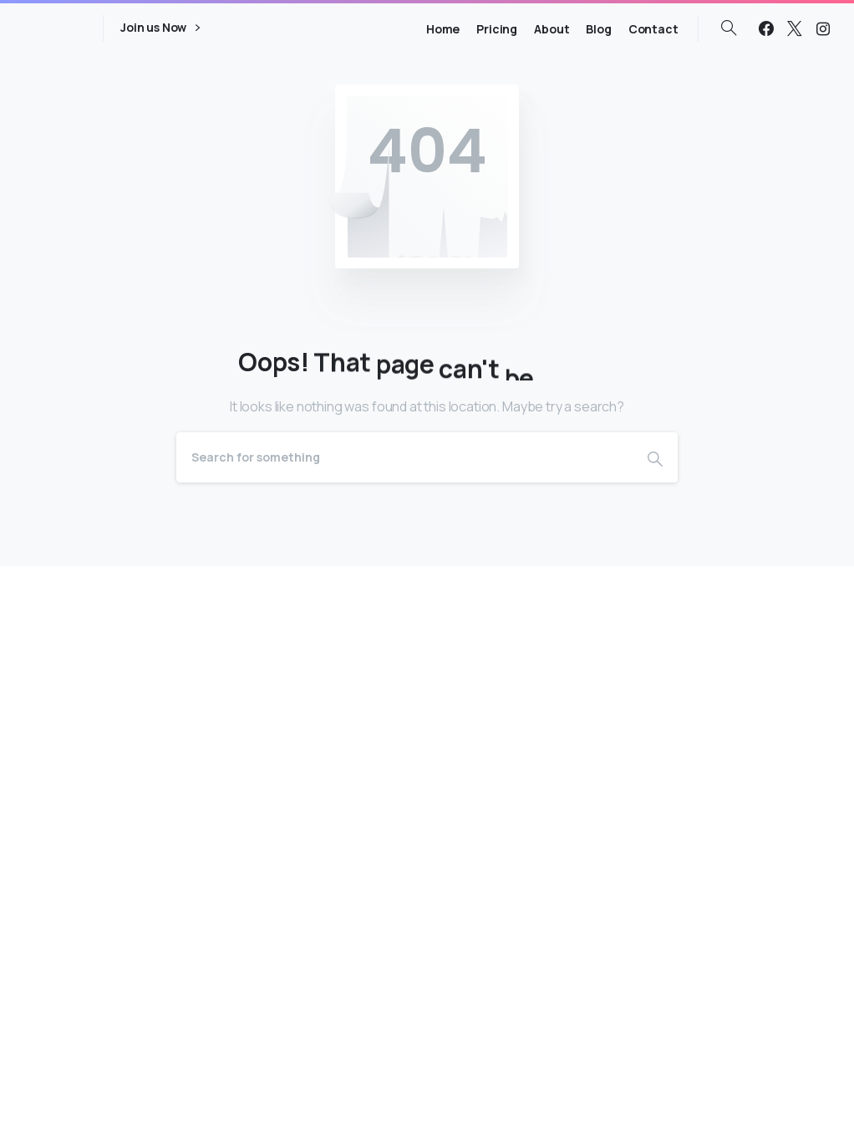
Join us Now (160, 28)
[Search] (404, 457)
